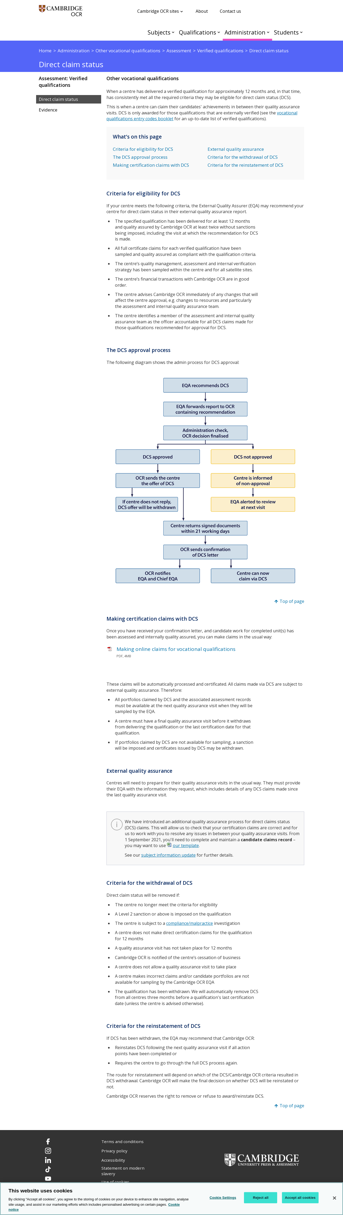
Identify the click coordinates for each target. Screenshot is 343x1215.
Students (286, 32)
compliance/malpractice (189, 923)
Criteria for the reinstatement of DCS (245, 165)
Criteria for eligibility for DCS (143, 149)
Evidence (48, 110)
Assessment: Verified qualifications (63, 81)
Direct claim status (58, 99)
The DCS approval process (140, 157)
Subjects (159, 32)
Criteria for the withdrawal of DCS (243, 157)
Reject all (260, 1198)
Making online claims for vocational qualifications (176, 649)
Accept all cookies (300, 1198)
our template (186, 845)
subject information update (168, 855)
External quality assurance (236, 149)
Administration (245, 32)
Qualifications (197, 32)
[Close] (334, 1198)
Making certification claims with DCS (151, 165)
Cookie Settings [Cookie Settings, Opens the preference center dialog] (222, 1198)
